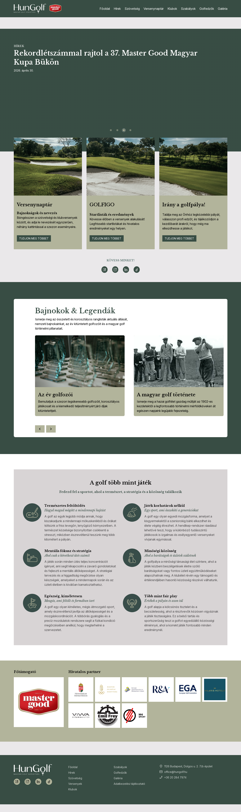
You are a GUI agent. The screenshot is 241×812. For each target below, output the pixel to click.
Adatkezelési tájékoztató (129, 783)
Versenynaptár (154, 9)
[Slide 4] (130, 130)
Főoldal (105, 9)
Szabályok (188, 9)
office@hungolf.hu (175, 771)
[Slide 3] (124, 130)
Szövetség (132, 9)
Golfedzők (206, 9)
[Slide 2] (117, 130)
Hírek (117, 9)
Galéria (222, 9)
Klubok (172, 9)
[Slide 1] (111, 130)
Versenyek (75, 783)
